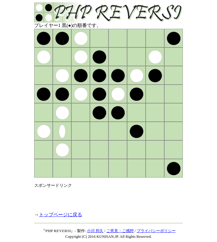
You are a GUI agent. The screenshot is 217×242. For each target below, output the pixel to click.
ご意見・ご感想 (120, 231)
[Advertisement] (104, 197)
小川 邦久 (95, 231)
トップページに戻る (60, 214)
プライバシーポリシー (156, 231)
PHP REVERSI (58, 231)
